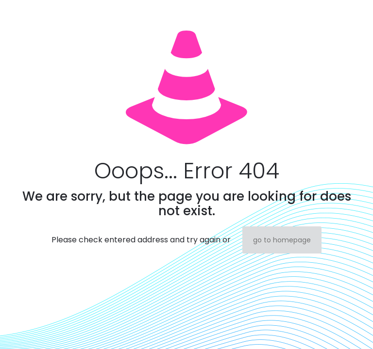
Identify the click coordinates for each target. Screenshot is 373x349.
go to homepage (282, 240)
